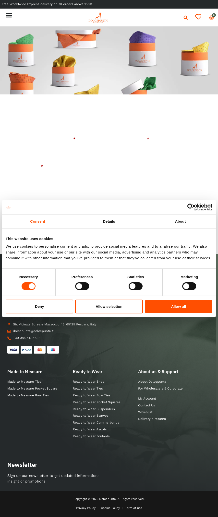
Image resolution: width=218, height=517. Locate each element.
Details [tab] (109, 221)
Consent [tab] (37, 221)
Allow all (178, 306)
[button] (9, 15)
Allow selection (109, 306)
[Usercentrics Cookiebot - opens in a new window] (191, 207)
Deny (39, 306)
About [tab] (180, 221)
